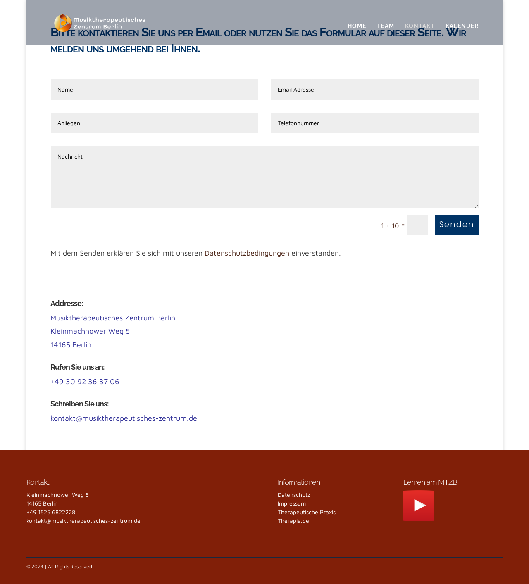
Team (385, 26)
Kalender (462, 26)
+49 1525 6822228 (50, 511)
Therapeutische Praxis (307, 511)
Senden (456, 224)
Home (357, 26)
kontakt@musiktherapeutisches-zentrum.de (123, 418)
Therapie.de (293, 520)
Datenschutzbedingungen (247, 253)
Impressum (292, 503)
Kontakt (420, 26)
